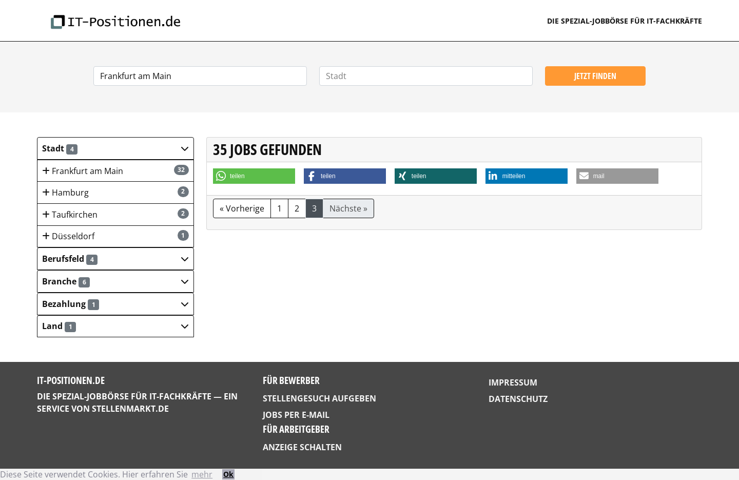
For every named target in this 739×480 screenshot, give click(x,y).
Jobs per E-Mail (296, 414)
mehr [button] (201, 474)
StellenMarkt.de (130, 408)
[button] (115, 148)
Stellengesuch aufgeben (319, 398)
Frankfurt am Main (115, 171)
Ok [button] (228, 474)
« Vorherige (242, 208)
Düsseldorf (115, 236)
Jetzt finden (595, 76)
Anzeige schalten (302, 447)
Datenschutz (518, 399)
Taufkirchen (115, 214)
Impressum (513, 382)
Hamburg (115, 192)
